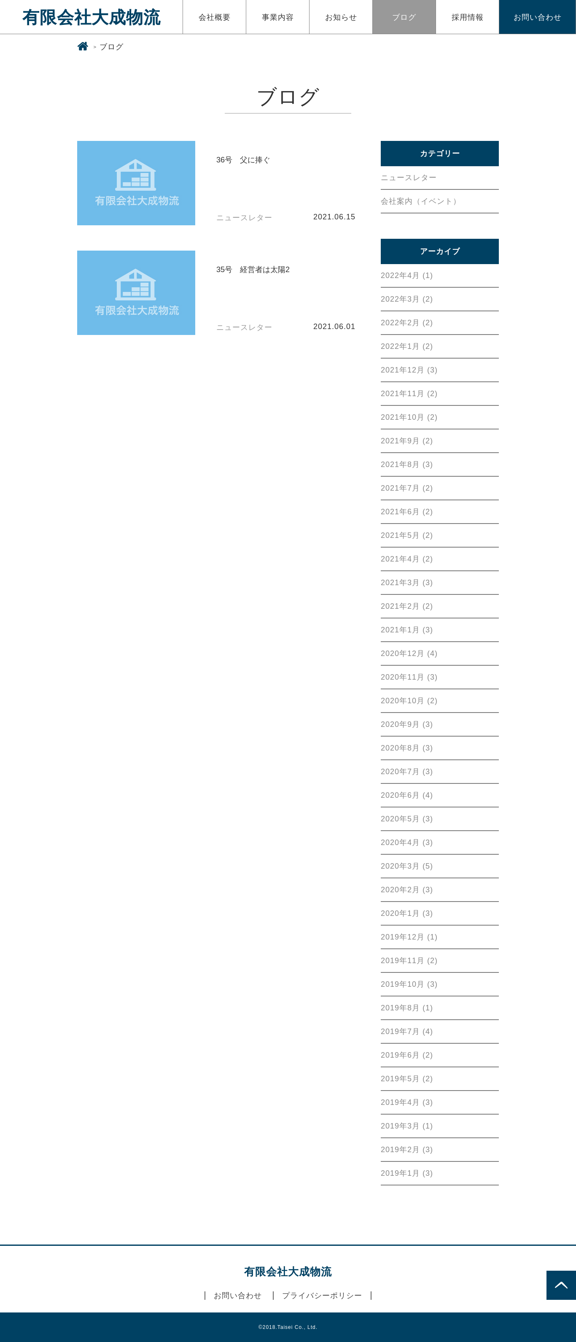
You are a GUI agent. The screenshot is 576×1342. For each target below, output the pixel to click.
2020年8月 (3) (407, 748)
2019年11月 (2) (409, 960)
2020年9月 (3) (407, 724)
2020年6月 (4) (407, 795)
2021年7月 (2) (407, 488)
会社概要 (215, 17)
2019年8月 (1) (407, 1008)
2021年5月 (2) (407, 535)
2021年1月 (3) (407, 630)
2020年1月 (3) (407, 913)
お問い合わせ (538, 17)
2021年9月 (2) (407, 441)
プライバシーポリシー (322, 1295)
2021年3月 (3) (407, 582)
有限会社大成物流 (91, 17)
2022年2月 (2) (407, 323)
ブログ (404, 17)
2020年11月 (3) (409, 677)
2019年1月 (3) (407, 1173)
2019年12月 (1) (409, 937)
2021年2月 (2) (407, 606)
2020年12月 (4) (409, 653)
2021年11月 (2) (409, 393)
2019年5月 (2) (407, 1079)
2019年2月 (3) (407, 1149)
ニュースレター (409, 177)
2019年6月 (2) (407, 1055)
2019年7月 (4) (407, 1031)
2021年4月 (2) (407, 559)
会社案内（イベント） (421, 201)
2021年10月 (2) (409, 417)
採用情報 (468, 17)
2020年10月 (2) (409, 701)
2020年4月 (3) (407, 842)
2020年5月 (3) (407, 819)
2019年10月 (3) (409, 984)
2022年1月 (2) (407, 346)
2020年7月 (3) (407, 771)
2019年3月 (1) (407, 1126)
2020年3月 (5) (407, 866)
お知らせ (341, 17)
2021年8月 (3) (407, 464)
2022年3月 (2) (407, 299)
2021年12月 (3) (409, 370)
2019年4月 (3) (407, 1102)
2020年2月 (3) (407, 890)
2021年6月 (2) (407, 512)
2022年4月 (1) (407, 275)
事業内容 (278, 17)
